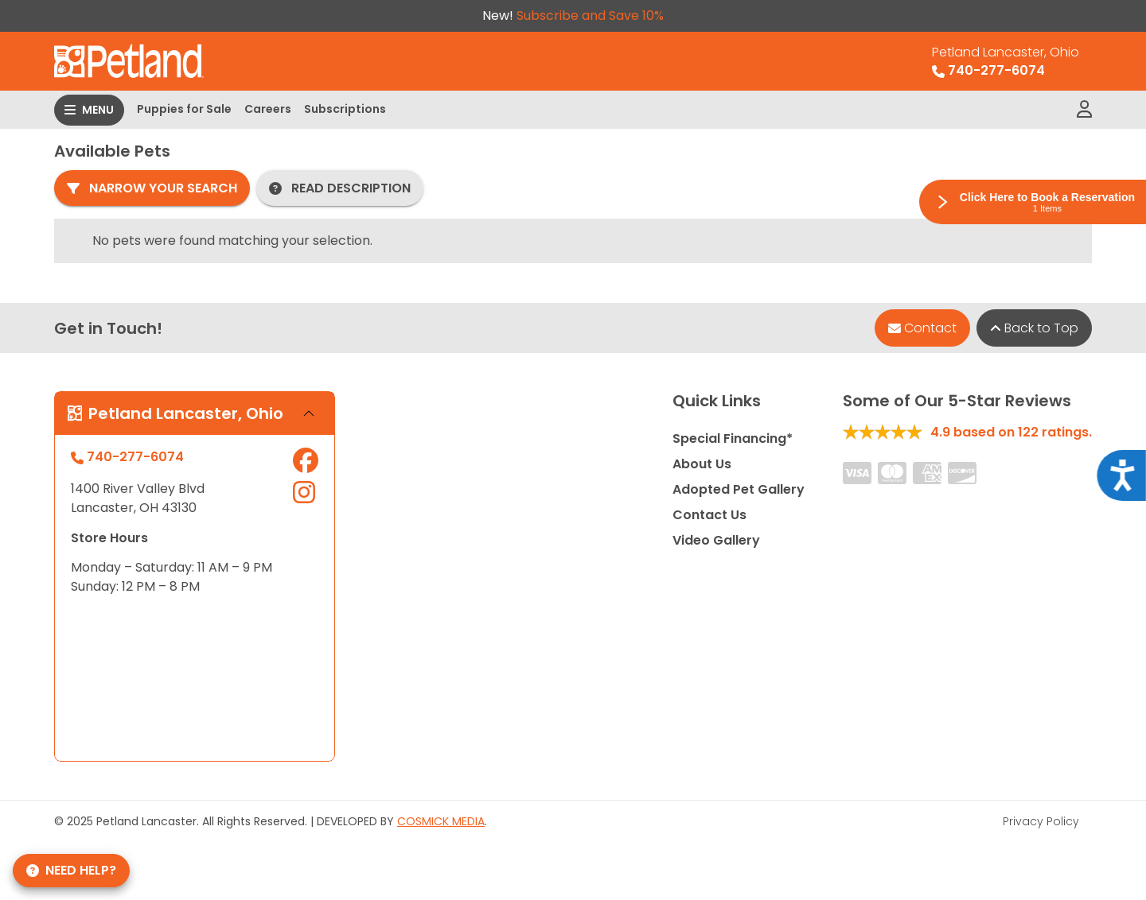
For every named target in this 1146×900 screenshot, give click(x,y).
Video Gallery (716, 540)
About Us (701, 464)
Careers (267, 109)
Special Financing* (732, 438)
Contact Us (709, 515)
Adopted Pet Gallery (738, 489)
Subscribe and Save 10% (590, 15)
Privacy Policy (1041, 821)
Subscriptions (345, 109)
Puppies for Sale (184, 109)
